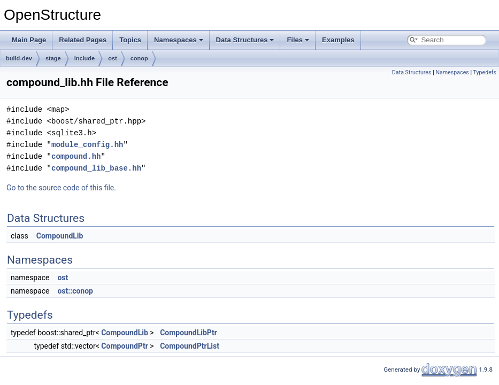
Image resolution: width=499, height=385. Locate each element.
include (84, 58)
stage (53, 58)
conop (139, 58)
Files (298, 40)
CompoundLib (59, 236)
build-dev (19, 58)
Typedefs (484, 72)
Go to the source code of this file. (61, 187)
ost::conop (75, 291)
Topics (130, 40)
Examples (338, 40)
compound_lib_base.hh (96, 168)
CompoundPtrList (189, 346)
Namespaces (178, 40)
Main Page (29, 40)
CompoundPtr (124, 346)
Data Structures (245, 40)
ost (112, 58)
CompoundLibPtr (188, 332)
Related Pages (82, 40)
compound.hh (76, 156)
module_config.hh (87, 145)
